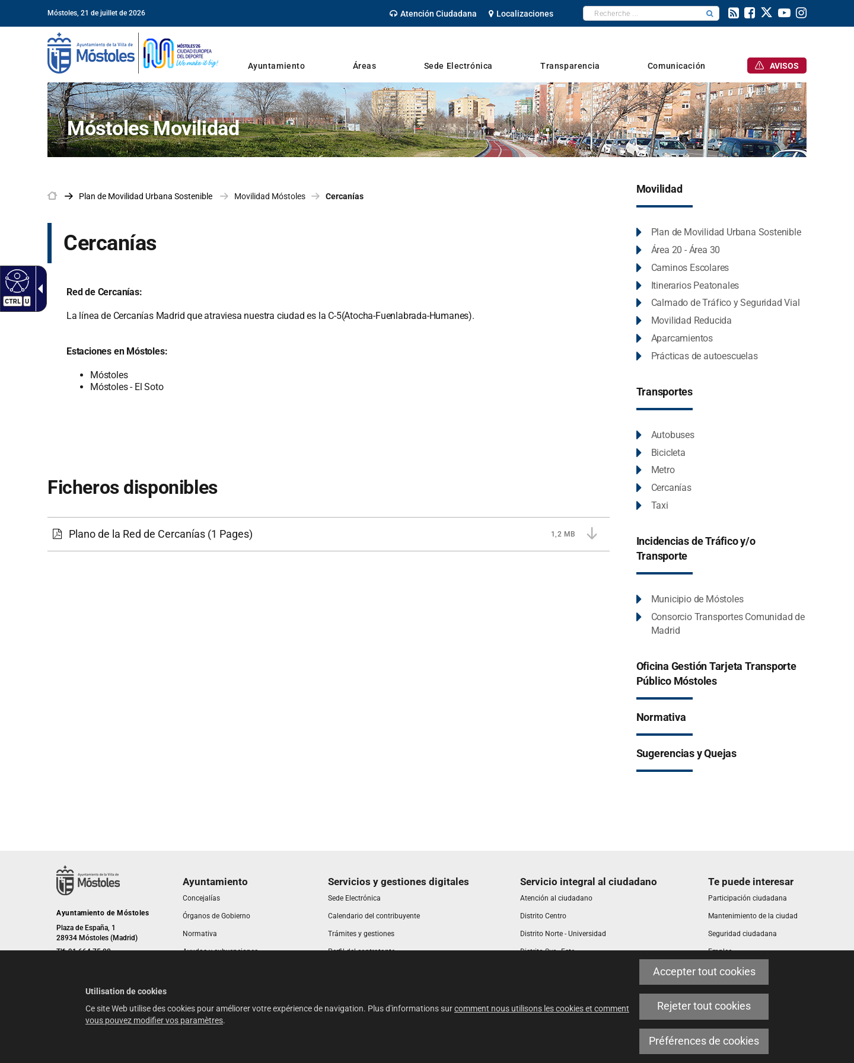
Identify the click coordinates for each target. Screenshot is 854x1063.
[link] (433, 13)
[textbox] (642, 13)
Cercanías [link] (345, 196)
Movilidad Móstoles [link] (269, 196)
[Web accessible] (16, 280)
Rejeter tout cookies (704, 1006)
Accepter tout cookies (704, 972)
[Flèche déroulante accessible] (38, 288)
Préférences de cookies (704, 1041)
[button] (709, 13)
